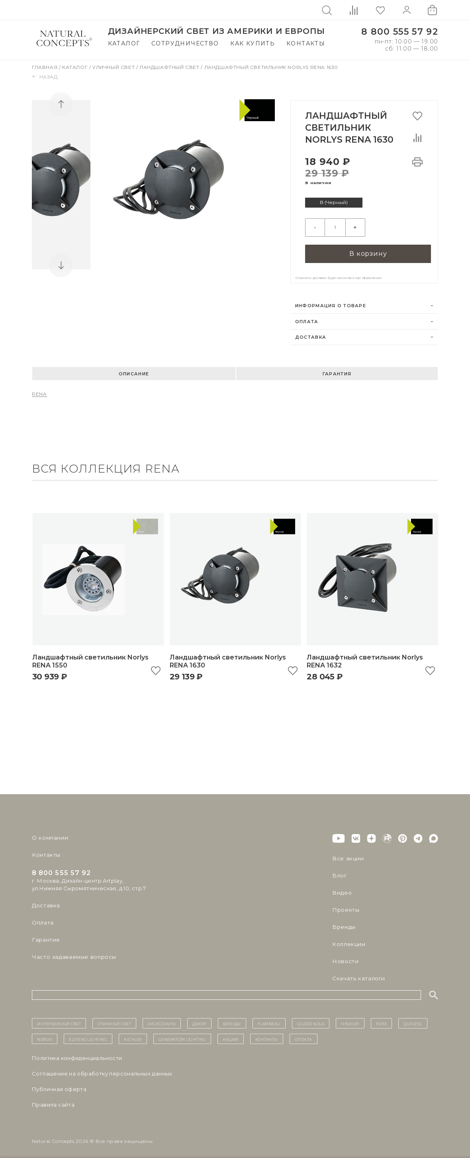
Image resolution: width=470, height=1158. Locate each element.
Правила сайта (53, 1101)
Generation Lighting (182, 1035)
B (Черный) (335, 203)
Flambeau (269, 1020)
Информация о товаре (330, 302)
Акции (231, 1035)
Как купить (252, 43)
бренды (232, 1020)
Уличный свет (114, 67)
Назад (45, 77)
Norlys (44, 1035)
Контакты (305, 43)
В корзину (368, 249)
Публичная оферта (59, 1085)
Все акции (346, 855)
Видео (341, 889)
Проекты (345, 906)
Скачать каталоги (357, 975)
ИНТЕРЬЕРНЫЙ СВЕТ (59, 1020)
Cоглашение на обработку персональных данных (102, 1070)
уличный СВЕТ (114, 1020)
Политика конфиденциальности (77, 1054)
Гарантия (337, 370)
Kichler (133, 1035)
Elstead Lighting (88, 1035)
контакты (266, 1035)
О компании (49, 834)
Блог (339, 872)
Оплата (307, 318)
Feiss (381, 1020)
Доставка (310, 333)
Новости (344, 957)
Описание (134, 370)
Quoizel (412, 1020)
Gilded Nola (311, 1020)
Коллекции (347, 940)
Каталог (124, 43)
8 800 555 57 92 (399, 32)
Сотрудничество (185, 43)
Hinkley (350, 1020)
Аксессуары (162, 1020)
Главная (45, 67)
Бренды (343, 923)
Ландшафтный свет (170, 67)
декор (199, 1020)
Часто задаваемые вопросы (72, 953)
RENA (39, 390)
